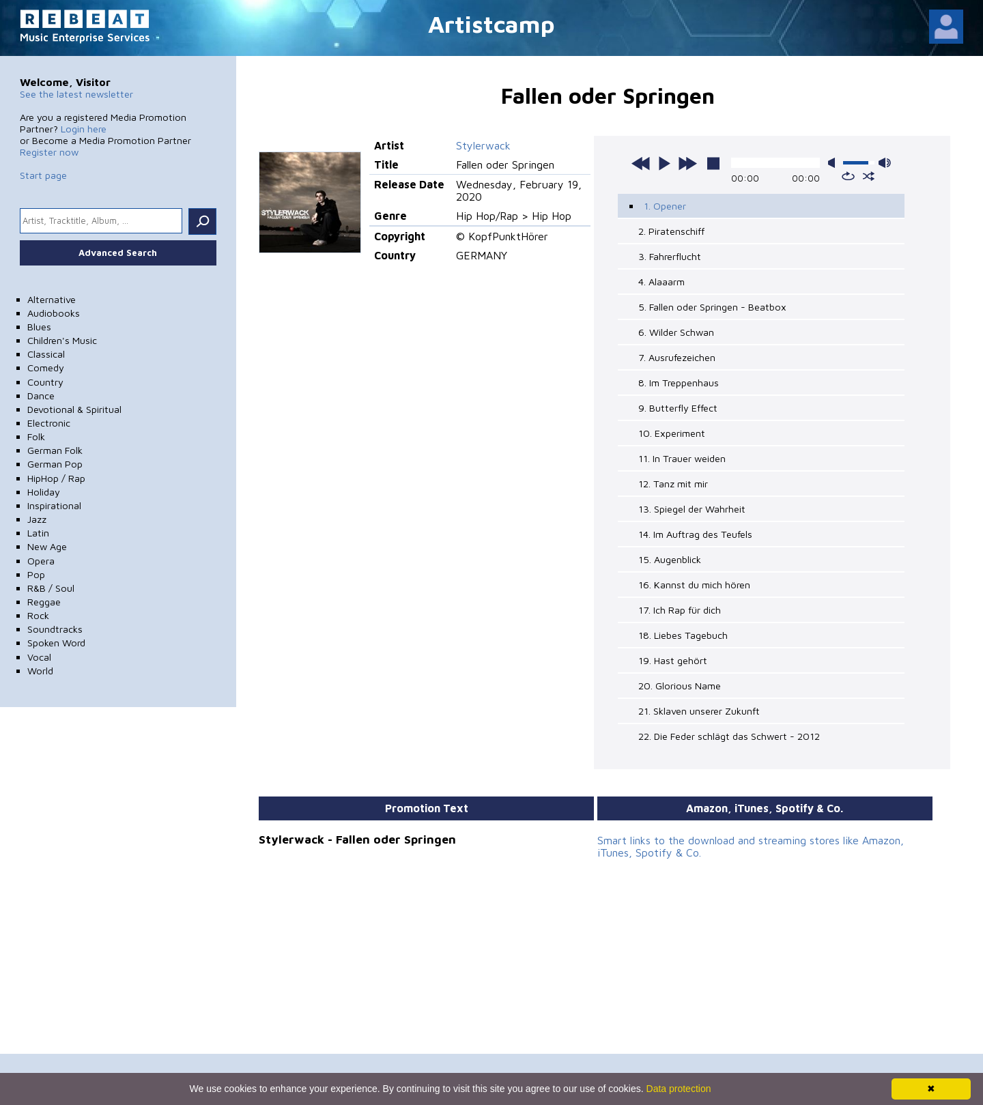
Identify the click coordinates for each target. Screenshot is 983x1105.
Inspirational (54, 505)
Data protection (678, 1088)
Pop (36, 574)
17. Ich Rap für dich (679, 610)
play (664, 163)
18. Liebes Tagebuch (683, 635)
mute (834, 163)
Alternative (51, 299)
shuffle (868, 176)
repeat (848, 176)
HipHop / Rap (56, 478)
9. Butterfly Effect (677, 408)
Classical (46, 354)
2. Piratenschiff (671, 231)
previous (641, 163)
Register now (49, 152)
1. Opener (665, 206)
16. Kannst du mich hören (694, 584)
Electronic (48, 423)
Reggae (44, 601)
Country (45, 382)
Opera (41, 560)
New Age (47, 546)
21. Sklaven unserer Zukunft (699, 711)
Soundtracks (55, 629)
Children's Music (62, 340)
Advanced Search (118, 252)
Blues (39, 326)
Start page (43, 175)
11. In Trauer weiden (682, 458)
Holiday (43, 492)
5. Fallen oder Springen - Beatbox (712, 307)
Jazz (36, 519)
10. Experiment (671, 433)
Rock (38, 615)
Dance (41, 395)
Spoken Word (56, 642)
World (40, 670)
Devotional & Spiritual (74, 409)
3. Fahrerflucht (669, 256)
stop (713, 163)
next (687, 163)
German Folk (55, 450)
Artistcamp (491, 24)
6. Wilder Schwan (676, 332)
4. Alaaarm (661, 281)
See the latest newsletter (76, 94)
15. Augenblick (669, 559)
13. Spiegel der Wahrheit (691, 509)
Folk (36, 436)
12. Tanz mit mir (673, 483)
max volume (885, 163)
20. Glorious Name (679, 685)
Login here (83, 128)
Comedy (45, 367)
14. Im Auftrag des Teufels (695, 534)
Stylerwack (483, 145)
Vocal (39, 657)
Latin (38, 533)
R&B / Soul (50, 588)
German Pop (55, 464)
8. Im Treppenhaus (678, 382)
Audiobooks (53, 313)
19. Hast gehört (672, 660)
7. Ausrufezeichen (676, 357)
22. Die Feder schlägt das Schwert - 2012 (729, 736)
